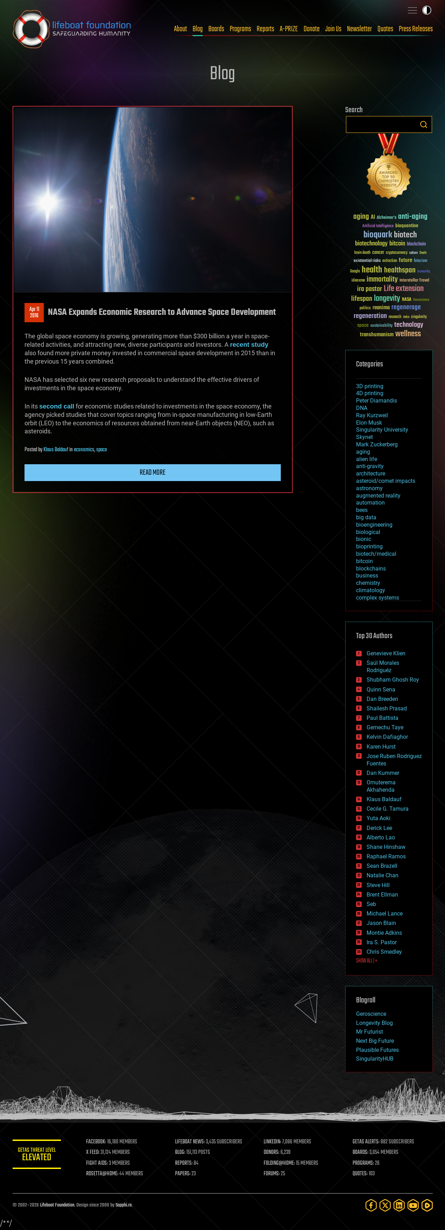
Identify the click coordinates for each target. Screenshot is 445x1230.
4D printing (369, 393)
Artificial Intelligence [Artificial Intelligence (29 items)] (378, 226)
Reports (265, 29)
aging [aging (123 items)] (361, 216)
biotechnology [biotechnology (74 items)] (371, 244)
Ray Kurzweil (372, 415)
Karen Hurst (381, 746)
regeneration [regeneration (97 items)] (370, 316)
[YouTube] (413, 1205)
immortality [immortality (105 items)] (382, 279)
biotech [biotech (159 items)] (405, 235)
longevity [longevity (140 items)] (387, 298)
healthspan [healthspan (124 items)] (400, 270)
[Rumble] (427, 1205)
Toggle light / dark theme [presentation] (426, 10)
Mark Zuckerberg (377, 444)
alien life (366, 459)
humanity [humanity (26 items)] (423, 272)
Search (423, 124)
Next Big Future (375, 1041)
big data (366, 517)
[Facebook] (371, 1205)
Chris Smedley (384, 951)
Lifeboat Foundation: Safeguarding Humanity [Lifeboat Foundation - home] (72, 29)
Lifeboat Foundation (57, 1205)
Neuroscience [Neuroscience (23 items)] (421, 300)
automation (370, 502)
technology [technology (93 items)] (408, 325)
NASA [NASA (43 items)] (406, 300)
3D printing (369, 386)
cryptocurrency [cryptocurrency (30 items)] (397, 253)
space (101, 449)
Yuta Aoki (378, 818)
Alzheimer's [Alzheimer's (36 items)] (386, 218)
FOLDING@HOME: (279, 1163)
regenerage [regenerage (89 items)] (406, 307)
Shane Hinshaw (386, 847)
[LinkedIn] (399, 1205)
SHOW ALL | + (366, 961)
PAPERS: (183, 1173)
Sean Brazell (382, 866)
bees (362, 510)
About (180, 29)
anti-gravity (370, 466)
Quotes (385, 29)
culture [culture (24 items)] (413, 253)
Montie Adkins (384, 933)
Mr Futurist (369, 1031)
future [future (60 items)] (405, 260)
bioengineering (374, 524)
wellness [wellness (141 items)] (408, 334)
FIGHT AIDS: (98, 1163)
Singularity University (382, 429)
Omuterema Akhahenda (381, 786)
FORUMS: (272, 1173)
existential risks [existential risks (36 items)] (367, 261)
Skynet (364, 437)
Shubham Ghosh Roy (393, 679)
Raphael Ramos (386, 856)
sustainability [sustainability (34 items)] (381, 326)
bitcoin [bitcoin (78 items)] (397, 244)
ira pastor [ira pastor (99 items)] (369, 289)
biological (368, 532)
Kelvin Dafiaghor (387, 737)
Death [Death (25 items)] (422, 253)
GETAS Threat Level (37, 1155)
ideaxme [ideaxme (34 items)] (358, 280)
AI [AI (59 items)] (373, 217)
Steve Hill (378, 885)
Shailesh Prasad (387, 708)
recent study (249, 344)
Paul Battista (382, 718)
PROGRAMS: (363, 1163)
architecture (370, 473)
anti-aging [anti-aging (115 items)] (412, 216)
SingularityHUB (375, 1058)
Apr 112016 (34, 312)
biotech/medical (376, 553)
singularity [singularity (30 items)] (419, 317)
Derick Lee (379, 828)
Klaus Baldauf (55, 449)
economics (84, 449)
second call (56, 406)
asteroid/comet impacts (385, 481)
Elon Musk (369, 422)
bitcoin (364, 561)
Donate (312, 29)
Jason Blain (381, 923)
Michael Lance (385, 913)
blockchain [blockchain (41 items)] (416, 244)
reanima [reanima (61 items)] (381, 307)
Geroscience (371, 1014)
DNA (361, 408)
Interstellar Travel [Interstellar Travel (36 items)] (414, 280)
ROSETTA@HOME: (103, 1173)
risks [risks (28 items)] (406, 317)
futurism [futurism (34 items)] (420, 261)
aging (363, 451)
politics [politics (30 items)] (365, 308)
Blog (198, 29)
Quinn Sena (381, 689)
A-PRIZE (289, 29)
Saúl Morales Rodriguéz (383, 667)
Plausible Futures (377, 1050)
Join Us (333, 29)
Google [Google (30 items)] (355, 271)
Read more (153, 473)
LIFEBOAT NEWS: (190, 1142)
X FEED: (93, 1152)
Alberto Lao (381, 837)
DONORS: (272, 1152)
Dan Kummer (383, 773)
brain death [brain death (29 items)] (362, 253)
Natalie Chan (382, 875)
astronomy (369, 488)
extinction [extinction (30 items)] (389, 261)
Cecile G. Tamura (388, 808)
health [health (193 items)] (372, 270)
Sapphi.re (124, 1205)
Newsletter (359, 29)
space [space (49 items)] (363, 325)
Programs (240, 29)
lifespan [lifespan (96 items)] (361, 299)
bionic (363, 539)
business (367, 575)
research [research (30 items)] (395, 317)
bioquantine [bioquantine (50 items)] (406, 226)
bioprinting (369, 546)
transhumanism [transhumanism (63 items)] (377, 334)
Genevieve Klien (386, 653)
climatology (370, 590)
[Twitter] (385, 1205)
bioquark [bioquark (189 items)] (377, 235)
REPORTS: (184, 1163)
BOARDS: (360, 1152)
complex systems (377, 597)
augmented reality (378, 495)
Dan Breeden (382, 699)
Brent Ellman (382, 894)
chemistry (368, 583)
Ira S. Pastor (382, 942)
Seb (371, 904)
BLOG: (180, 1152)
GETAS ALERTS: (366, 1142)
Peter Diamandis (376, 400)
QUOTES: (360, 1173)
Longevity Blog (374, 1023)
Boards (216, 29)
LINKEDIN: (272, 1142)
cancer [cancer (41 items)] (378, 253)
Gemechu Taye (385, 727)
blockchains (371, 568)
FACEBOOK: (97, 1142)
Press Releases (416, 29)
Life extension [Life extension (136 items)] (404, 288)
